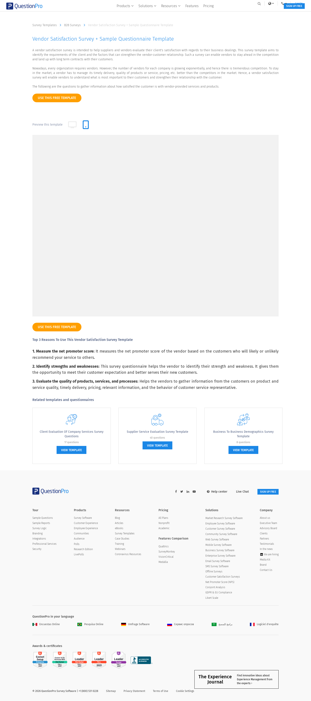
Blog (117, 518)
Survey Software (83, 518)
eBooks (119, 528)
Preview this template (47, 124)
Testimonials (267, 544)
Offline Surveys (213, 572)
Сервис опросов (180, 624)
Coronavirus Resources (128, 554)
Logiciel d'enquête (264, 624)
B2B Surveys (75, 25)
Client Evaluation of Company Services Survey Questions (71, 434)
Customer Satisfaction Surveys (222, 577)
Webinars (120, 549)
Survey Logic (39, 528)
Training (119, 544)
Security (36, 549)
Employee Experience (86, 528)
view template (71, 450)
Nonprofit (164, 523)
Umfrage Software (135, 624)
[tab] (86, 125)
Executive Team (268, 523)
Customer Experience (86, 523)
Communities (81, 534)
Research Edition (83, 549)
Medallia (163, 562)
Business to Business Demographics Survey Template (243, 434)
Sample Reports (41, 523)
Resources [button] (168, 12)
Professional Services (44, 544)
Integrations (39, 539)
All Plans (163, 518)
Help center (211, 491)
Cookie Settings (185, 691)
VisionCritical (166, 557)
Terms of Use (160, 691)
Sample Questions (42, 518)
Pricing (205, 12)
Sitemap (111, 691)
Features (189, 12)
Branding (37, 534)
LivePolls (79, 555)
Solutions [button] (145, 12)
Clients (264, 534)
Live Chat (236, 491)
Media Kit (265, 560)
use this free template (57, 98)
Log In (272, 3)
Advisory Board (268, 528)
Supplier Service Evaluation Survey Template (157, 432)
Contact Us (266, 570)
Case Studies (122, 539)
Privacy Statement (134, 691)
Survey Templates (47, 25)
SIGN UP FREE (265, 12)
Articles (119, 523)
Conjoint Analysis (215, 587)
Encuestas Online (46, 624)
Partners (264, 539)
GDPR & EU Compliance (218, 593)
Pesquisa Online (90, 624)
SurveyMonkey (167, 552)
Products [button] (122, 12)
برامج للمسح (222, 624)
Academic (164, 528)
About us (265, 518)
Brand (263, 565)
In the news (266, 549)
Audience (79, 539)
